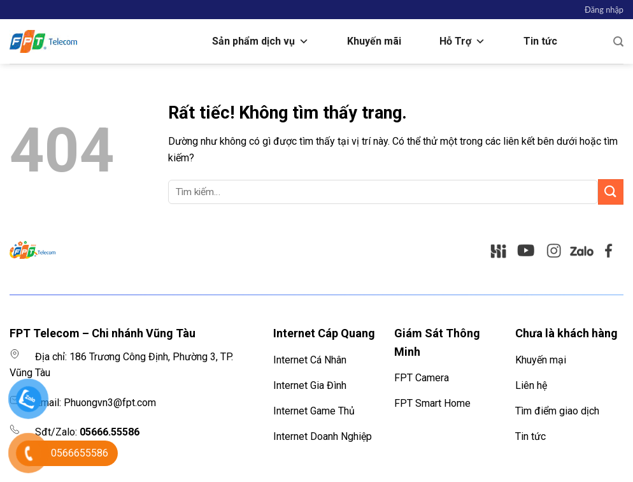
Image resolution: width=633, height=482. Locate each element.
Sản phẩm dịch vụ (260, 41)
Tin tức (540, 41)
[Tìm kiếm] (618, 41)
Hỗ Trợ (462, 41)
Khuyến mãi (374, 41)
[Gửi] (610, 191)
